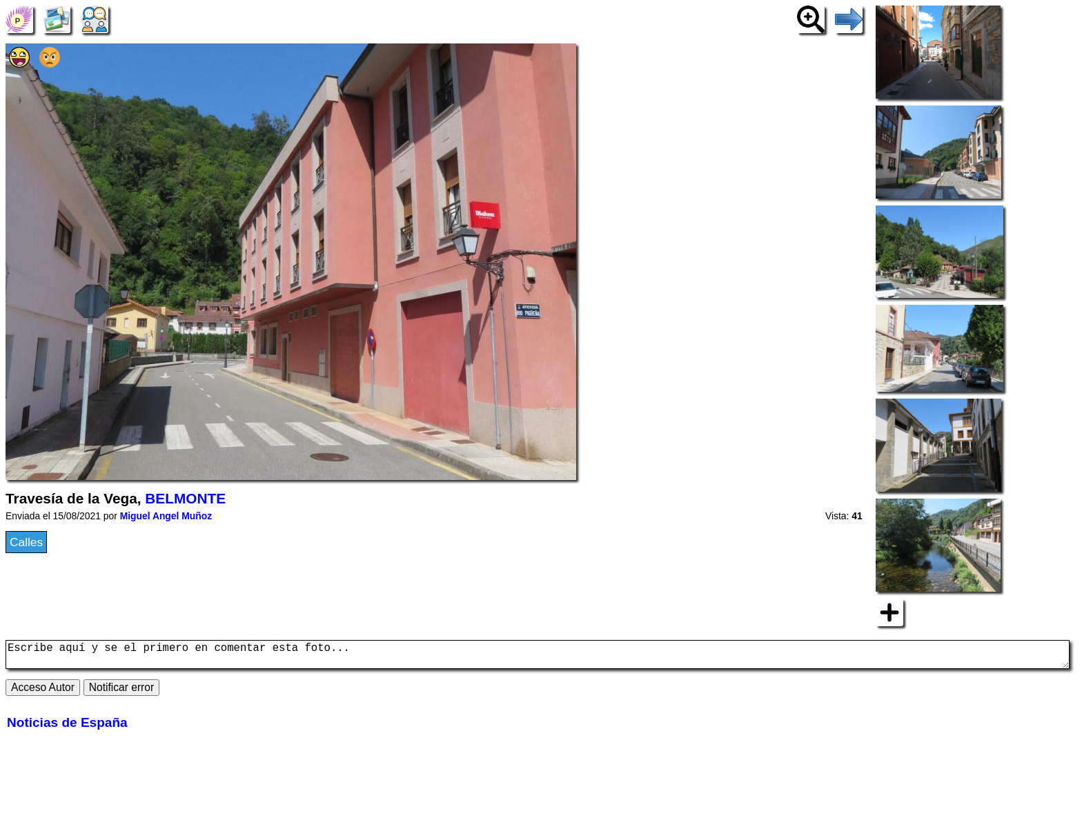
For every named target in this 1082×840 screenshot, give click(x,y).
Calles (26, 542)
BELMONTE (185, 498)
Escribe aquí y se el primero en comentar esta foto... (538, 657)
